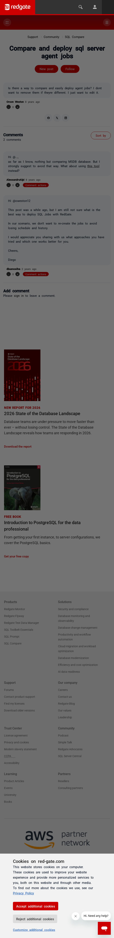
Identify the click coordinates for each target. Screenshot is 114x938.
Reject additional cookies (35, 918)
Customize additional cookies (34, 929)
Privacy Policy (23, 893)
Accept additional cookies (35, 906)
